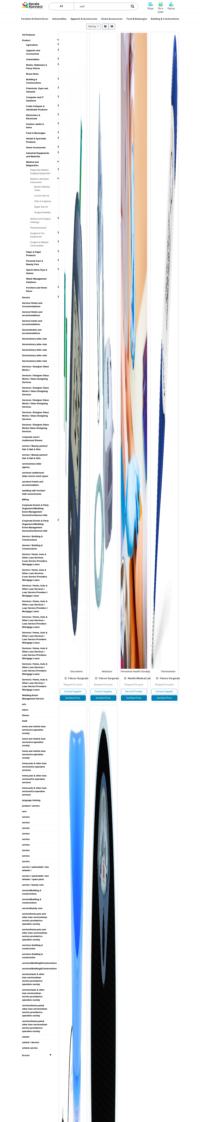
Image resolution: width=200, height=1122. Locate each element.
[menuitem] (35, 19)
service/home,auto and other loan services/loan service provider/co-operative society (34, 914)
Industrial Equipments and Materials (37, 153)
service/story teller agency (31, 464)
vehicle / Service (30, 1042)
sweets (25, 1037)
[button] (93, 26)
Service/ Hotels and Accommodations (32, 303)
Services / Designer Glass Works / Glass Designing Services (35, 375)
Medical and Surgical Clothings (40, 219)
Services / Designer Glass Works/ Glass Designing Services (35, 424)
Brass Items (32, 74)
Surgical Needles (42, 212)
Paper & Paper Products (33, 252)
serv (24, 811)
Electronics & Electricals (33, 115)
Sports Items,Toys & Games (36, 270)
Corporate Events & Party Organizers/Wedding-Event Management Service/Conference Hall (35, 505)
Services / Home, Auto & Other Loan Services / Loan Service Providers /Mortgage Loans (34, 617)
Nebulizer (107, 671)
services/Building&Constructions (37, 963)
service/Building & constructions (31, 890)
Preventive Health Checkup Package (140, 671)
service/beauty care (32, 908)
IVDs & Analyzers (42, 201)
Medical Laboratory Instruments (39, 179)
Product (26, 40)
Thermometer (168, 671)
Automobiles (32, 59)
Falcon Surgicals (78, 678)
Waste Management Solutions (36, 279)
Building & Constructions (33, 79)
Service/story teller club (34, 338)
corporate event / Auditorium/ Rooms (32, 437)
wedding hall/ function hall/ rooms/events (33, 490)
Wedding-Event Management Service (33, 695)
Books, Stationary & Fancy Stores (36, 65)
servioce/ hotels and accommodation (32, 481)
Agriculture (32, 45)
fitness (25, 715)
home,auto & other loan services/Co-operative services (34, 763)
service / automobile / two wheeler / (35, 867)
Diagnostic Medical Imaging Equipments (40, 170)
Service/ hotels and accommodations (32, 321)
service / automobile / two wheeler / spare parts (35, 876)
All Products (28, 35)
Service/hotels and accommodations (31, 330)
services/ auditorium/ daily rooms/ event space (35, 472)
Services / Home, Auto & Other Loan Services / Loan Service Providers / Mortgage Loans (35, 585)
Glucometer (76, 671)
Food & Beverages (35, 133)
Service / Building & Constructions (32, 536)
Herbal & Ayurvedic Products (36, 138)
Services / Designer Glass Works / (35, 366)
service (26, 817)
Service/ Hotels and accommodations (32, 312)
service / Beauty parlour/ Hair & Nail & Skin (35, 446)
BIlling (25, 499)
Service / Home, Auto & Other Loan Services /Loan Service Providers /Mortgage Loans (34, 554)
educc (25, 710)
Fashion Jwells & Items (35, 124)
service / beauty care (33, 885)
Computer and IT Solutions (35, 97)
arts (24, 704)
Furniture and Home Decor (36, 287)
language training (31, 800)
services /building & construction (32, 945)
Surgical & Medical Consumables (39, 242)
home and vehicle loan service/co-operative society (34, 726)
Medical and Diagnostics (32, 162)
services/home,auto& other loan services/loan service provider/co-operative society (34, 1005)
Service (26, 297)
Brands (36, 1055)
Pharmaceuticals (38, 227)
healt (24, 721)
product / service (31, 806)
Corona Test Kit (41, 195)
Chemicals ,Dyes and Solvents (37, 88)
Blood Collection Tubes (42, 187)
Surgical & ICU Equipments (37, 233)
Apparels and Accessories (33, 50)
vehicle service (30, 1048)
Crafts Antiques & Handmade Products (36, 106)
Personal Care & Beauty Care (34, 261)
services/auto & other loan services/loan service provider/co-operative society (33, 974)
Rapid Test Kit (41, 207)
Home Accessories (36, 147)
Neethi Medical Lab (139, 678)
